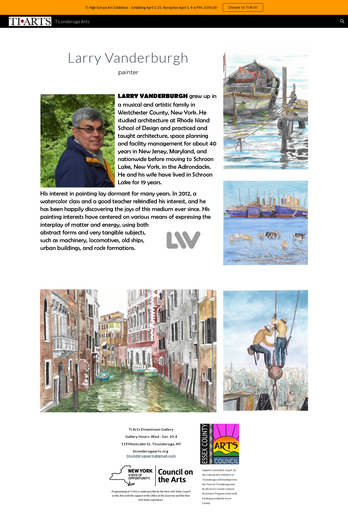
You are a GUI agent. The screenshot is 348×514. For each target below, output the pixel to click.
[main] (128, 63)
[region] (174, 7)
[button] (342, 21)
